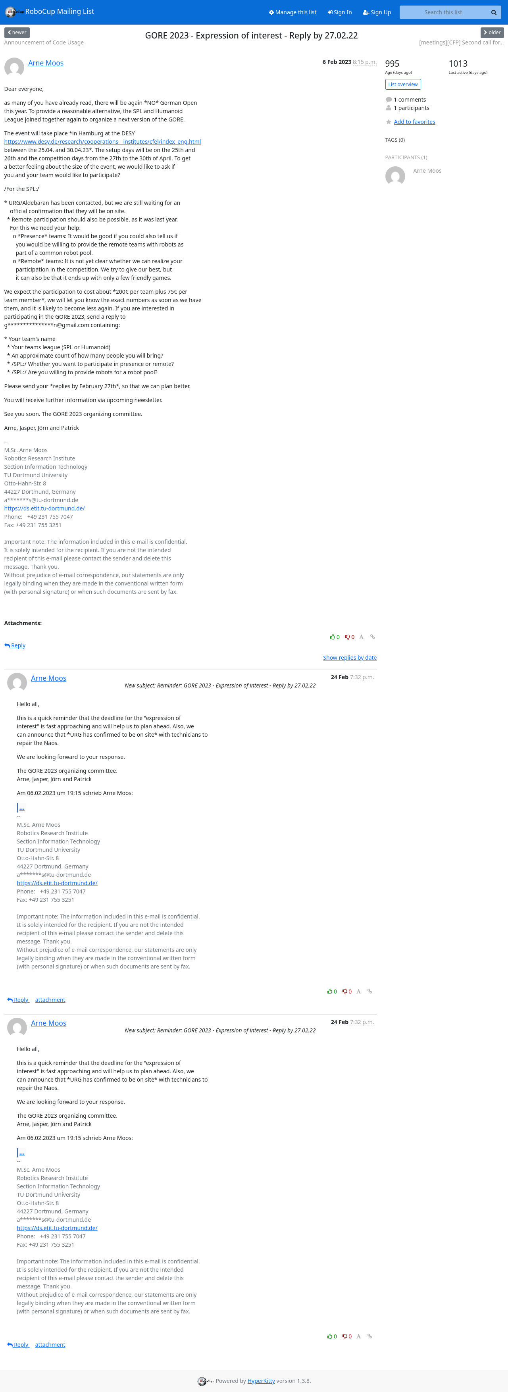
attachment (50, 999)
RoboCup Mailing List (49, 12)
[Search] (494, 12)
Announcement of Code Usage (44, 42)
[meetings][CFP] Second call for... (461, 42)
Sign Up (377, 12)
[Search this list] (443, 12)
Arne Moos (46, 62)
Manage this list (293, 12)
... (22, 807)
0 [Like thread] (335, 637)
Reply (15, 645)
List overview (403, 84)
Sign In (340, 12)
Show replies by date (350, 657)
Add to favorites (410, 121)
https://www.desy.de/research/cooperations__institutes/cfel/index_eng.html (102, 141)
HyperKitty (261, 1380)
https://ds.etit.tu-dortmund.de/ (44, 508)
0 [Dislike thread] (350, 637)
